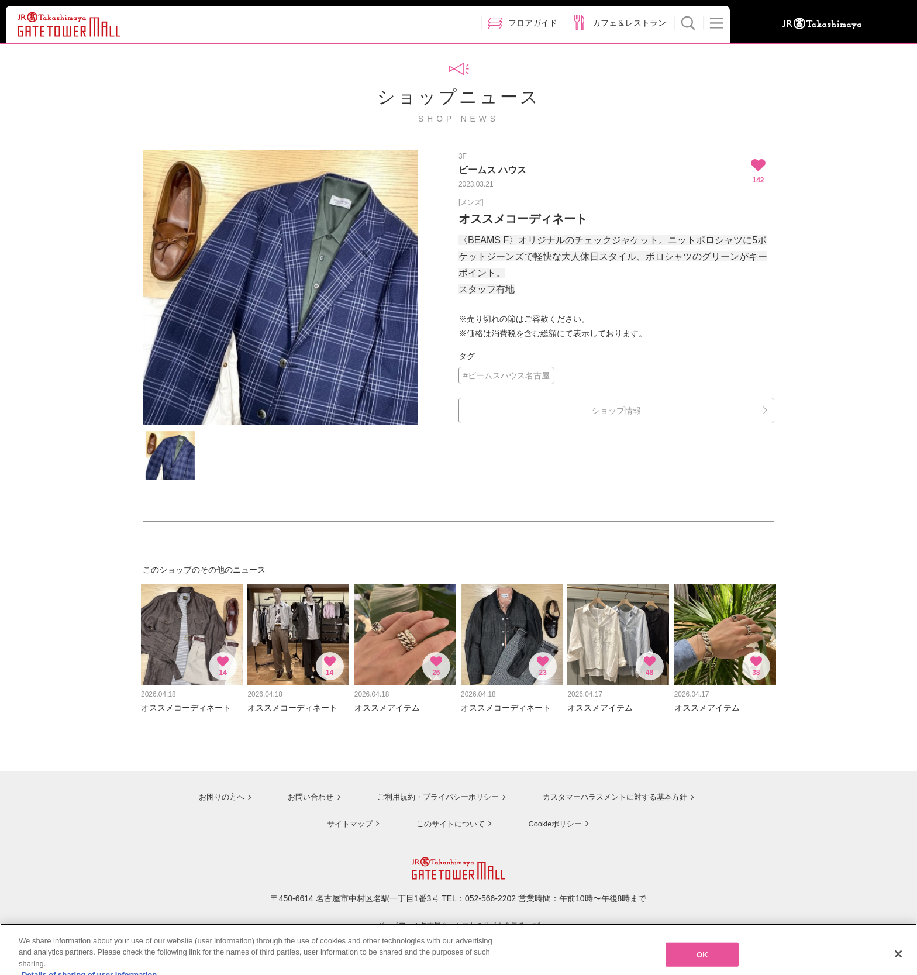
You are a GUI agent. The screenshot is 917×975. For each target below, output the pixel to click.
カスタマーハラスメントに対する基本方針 (614, 790)
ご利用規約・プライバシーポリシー (431, 790)
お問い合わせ (300, 790)
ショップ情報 (616, 410)
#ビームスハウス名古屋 (506, 375)
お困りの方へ (211, 790)
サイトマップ (345, 817)
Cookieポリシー (553, 817)
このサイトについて (447, 817)
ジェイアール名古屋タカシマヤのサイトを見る (459, 918)
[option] (280, 287)
